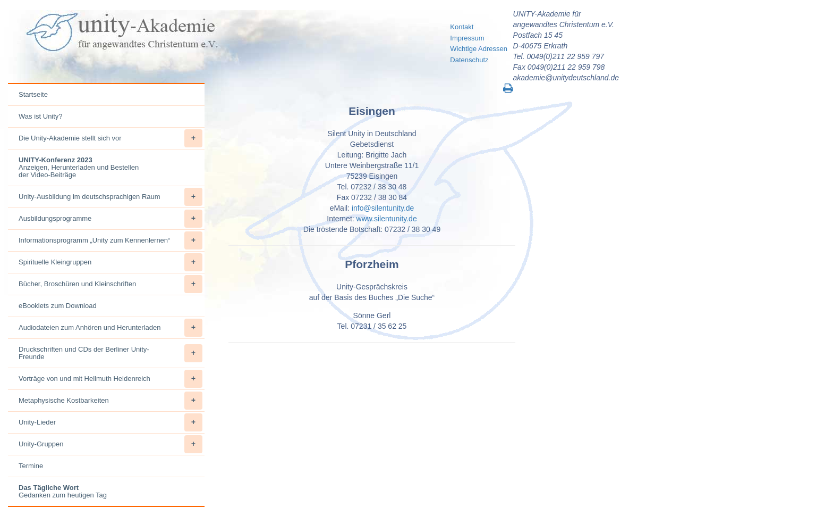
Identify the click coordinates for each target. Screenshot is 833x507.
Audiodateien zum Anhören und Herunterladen (110, 328)
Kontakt (461, 27)
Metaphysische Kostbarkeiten (110, 401)
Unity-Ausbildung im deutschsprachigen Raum (110, 197)
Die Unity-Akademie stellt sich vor (110, 138)
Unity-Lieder (110, 422)
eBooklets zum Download (58, 306)
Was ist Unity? (41, 116)
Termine (31, 466)
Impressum (467, 38)
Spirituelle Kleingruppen (110, 262)
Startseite (33, 94)
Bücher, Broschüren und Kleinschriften (110, 284)
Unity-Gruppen (110, 444)
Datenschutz (469, 60)
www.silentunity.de (386, 218)
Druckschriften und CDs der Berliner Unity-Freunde (110, 353)
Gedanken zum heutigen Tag (63, 491)
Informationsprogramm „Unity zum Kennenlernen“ (110, 240)
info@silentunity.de (383, 208)
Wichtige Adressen (478, 49)
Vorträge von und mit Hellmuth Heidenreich (110, 379)
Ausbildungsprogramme (110, 219)
